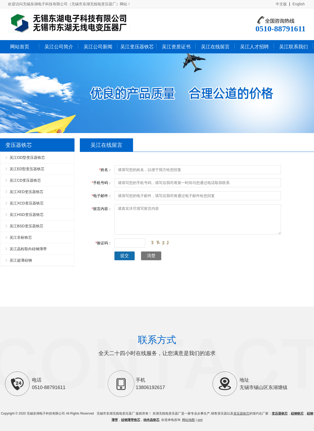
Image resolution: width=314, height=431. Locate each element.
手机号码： (102, 183)
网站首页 (19, 46)
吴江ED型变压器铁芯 (27, 169)
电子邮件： (102, 196)
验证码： (104, 243)
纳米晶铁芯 (151, 420)
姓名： (105, 170)
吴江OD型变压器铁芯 (27, 157)
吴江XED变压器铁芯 (26, 192)
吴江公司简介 (58, 46)
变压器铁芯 (241, 413)
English (298, 4)
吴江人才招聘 (254, 46)
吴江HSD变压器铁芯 (27, 214)
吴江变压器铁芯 (137, 46)
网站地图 (188, 420)
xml (200, 420)
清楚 (151, 255)
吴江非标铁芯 (21, 237)
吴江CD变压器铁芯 (25, 180)
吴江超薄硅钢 (21, 260)
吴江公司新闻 (98, 46)
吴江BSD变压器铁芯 (26, 226)
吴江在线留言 (215, 46)
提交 (124, 255)
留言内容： (102, 209)
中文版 (281, 4)
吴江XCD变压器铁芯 (27, 203)
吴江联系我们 (293, 46)
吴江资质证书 (176, 46)
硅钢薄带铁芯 (130, 420)
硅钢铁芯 (297, 413)
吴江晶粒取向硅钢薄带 (28, 249)
